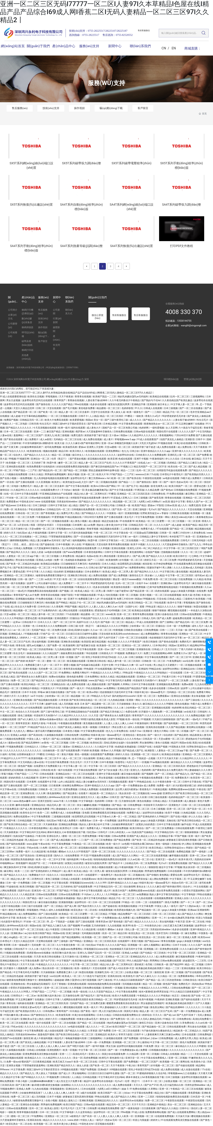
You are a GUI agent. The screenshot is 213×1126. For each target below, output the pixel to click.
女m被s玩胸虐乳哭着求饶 (181, 917)
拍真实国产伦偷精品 (143, 832)
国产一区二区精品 (164, 774)
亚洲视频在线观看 (161, 707)
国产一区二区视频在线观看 (103, 482)
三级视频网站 (198, 396)
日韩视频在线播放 (158, 1050)
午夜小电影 (22, 1081)
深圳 (86, 379)
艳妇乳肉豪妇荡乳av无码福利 (133, 396)
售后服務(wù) (20, 108)
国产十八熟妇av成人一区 (193, 906)
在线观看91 (91, 875)
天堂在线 (161, 598)
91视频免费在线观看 (100, 855)
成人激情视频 (72, 719)
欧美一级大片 (113, 844)
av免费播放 (142, 894)
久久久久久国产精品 (62, 404)
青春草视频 (93, 528)
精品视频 (145, 486)
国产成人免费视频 (118, 575)
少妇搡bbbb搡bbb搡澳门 (42, 1081)
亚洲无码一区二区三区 (43, 890)
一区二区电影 (20, 423)
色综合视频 (26, 956)
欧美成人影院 (52, 1108)
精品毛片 (83, 606)
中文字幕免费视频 (145, 517)
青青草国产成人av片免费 (26, 595)
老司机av (199, 575)
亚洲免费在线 (27, 793)
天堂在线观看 (54, 408)
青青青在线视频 (83, 396)
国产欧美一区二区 (48, 412)
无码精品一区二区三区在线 (68, 439)
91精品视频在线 (73, 517)
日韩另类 (33, 423)
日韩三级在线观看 (157, 797)
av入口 (49, 898)
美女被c (149, 575)
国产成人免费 (164, 618)
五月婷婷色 (66, 886)
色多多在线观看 (98, 404)
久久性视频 (72, 801)
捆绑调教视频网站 (19, 540)
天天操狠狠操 (124, 703)
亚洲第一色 (29, 626)
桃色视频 (50, 602)
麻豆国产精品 (54, 431)
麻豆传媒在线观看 (201, 583)
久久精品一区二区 (167, 976)
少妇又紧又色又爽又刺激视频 (178, 925)
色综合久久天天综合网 (27, 711)
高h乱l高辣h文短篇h (78, 630)
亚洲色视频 (68, 431)
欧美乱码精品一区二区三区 (35, 684)
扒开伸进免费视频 (163, 563)
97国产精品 (63, 890)
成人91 (108, 890)
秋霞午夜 (52, 462)
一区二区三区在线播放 (20, 536)
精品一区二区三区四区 (112, 416)
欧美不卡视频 (138, 544)
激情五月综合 (146, 1022)
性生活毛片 (203, 420)
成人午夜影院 (52, 929)
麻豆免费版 (191, 933)
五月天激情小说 (60, 497)
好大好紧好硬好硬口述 (185, 785)
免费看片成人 (148, 528)
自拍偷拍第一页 (51, 750)
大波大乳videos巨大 (48, 917)
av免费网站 (110, 688)
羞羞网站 (18, 435)
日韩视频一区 (176, 933)
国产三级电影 (61, 941)
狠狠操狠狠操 (192, 832)
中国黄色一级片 (115, 513)
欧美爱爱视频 (77, 420)
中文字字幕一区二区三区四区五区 (181, 548)
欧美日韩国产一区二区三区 (126, 1026)
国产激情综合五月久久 (43, 1015)
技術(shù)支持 (52, 108)
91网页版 (139, 490)
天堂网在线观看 (44, 941)
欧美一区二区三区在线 (165, 579)
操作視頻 (82, 108)
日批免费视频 (185, 579)
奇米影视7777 (177, 536)
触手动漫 (186, 824)
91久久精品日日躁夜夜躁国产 (129, 980)
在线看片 (154, 583)
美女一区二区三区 (164, 1046)
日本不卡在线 (29, 692)
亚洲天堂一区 (132, 1057)
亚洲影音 (190, 439)
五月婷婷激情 (99, 925)
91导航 (74, 890)
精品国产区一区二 (38, 863)
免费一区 (9, 509)
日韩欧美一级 (123, 505)
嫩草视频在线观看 (178, 855)
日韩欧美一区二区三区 (154, 661)
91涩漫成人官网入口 (121, 497)
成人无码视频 (66, 703)
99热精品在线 (144, 781)
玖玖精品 (75, 1011)
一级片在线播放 (17, 583)
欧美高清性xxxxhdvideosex (125, 633)
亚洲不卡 (72, 598)
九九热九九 (19, 731)
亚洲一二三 (39, 431)
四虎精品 (172, 462)
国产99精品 (62, 602)
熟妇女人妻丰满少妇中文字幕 (112, 525)
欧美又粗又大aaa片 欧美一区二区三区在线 (75, 1061)
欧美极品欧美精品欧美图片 (150, 968)
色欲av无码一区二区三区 (189, 482)
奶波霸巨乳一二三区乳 (195, 960)
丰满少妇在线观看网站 (186, 443)
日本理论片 (6, 941)
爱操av (82, 447)
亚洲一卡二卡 (159, 917)
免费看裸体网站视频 (156, 1112)
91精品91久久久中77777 (14, 758)
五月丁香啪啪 (59, 984)
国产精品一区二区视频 (76, 470)
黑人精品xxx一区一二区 (37, 840)
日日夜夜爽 (55, 785)
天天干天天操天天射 (168, 758)
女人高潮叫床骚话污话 (93, 809)
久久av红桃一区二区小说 (141, 859)
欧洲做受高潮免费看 (109, 1108)
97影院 (160, 505)
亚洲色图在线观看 (15, 466)
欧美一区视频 (70, 1050)
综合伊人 (18, 455)
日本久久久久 (45, 622)
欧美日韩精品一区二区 (141, 602)
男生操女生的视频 (25, 560)
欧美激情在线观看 (120, 587)
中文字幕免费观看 (41, 816)
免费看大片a (180, 653)
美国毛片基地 (38, 723)
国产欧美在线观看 (198, 630)
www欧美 (111, 614)
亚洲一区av (107, 443)
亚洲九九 (49, 435)
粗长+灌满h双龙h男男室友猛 (133, 879)
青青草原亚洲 (23, 723)
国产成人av (170, 1015)
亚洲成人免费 (189, 937)
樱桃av (30, 731)
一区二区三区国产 (34, 435)
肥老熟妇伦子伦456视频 (107, 610)
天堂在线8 (101, 544)
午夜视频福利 (43, 517)
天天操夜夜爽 (176, 801)
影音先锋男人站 (159, 486)
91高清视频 (62, 688)
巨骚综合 (74, 618)
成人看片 (108, 439)
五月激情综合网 (127, 801)
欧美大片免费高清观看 (57, 420)
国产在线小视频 (8, 478)
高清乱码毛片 (80, 1054)
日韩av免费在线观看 (171, 960)
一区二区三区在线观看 (83, 774)
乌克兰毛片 (132, 762)
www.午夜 (58, 801)
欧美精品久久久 (33, 1057)
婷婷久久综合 (122, 754)
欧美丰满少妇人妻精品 (66, 1123)
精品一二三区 (128, 470)
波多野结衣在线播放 (153, 812)
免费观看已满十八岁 (89, 598)
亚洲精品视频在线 (9, 960)
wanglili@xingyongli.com (194, 325)
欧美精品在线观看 (141, 610)
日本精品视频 (110, 423)
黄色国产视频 (25, 766)
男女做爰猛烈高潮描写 (39, 984)
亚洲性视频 (54, 641)
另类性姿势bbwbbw (195, 1085)
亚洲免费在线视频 (178, 863)
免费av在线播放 (57, 676)
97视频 (120, 719)
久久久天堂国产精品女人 (102, 991)
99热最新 (89, 668)
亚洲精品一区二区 (9, 688)
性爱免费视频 (70, 789)
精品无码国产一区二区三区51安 (150, 466)
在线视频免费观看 (169, 540)
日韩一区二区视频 (179, 731)
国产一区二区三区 (200, 731)
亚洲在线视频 (118, 548)
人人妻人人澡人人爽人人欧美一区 (62, 1092)
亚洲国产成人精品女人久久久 (142, 836)
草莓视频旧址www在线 (82, 882)
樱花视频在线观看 (177, 610)
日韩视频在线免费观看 (186, 490)
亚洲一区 (164, 1088)
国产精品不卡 (115, 863)
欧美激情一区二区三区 (109, 645)
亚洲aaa (192, 910)
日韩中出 (185, 1108)
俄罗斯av (80, 431)
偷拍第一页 (78, 490)
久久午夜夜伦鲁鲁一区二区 (167, 781)
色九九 (125, 451)
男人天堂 (124, 770)
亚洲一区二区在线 (195, 921)
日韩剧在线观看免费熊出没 (127, 1015)
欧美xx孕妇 (93, 692)
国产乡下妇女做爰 (108, 770)
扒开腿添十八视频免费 (151, 711)
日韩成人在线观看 (153, 408)
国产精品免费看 (122, 840)
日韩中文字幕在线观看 (116, 552)
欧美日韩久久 (77, 451)
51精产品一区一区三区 (52, 633)
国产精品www (8, 505)
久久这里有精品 (84, 1112)
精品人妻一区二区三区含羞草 (74, 412)
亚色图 (85, 812)
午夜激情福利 (157, 458)
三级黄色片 (189, 598)
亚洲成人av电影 (44, 560)
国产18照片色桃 (75, 1046)
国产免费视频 (131, 1038)
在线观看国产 (156, 902)
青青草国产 (60, 400)
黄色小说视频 (162, 742)
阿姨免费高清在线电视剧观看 (42, 591)
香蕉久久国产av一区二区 (199, 501)
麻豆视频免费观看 (185, 956)
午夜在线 (52, 723)
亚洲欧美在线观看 (9, 1007)
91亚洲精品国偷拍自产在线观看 (56, 493)
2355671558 (72, 367)
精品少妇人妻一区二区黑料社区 (90, 493)
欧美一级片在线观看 (62, 770)
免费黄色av (86, 820)
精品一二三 (187, 1054)
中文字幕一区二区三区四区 (179, 575)
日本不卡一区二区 (152, 1081)
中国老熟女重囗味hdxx (142, 844)
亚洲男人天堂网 (95, 447)
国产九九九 (196, 544)
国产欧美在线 (134, 478)
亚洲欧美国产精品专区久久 (61, 1065)
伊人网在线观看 (107, 556)
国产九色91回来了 (108, 637)
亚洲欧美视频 (172, 999)
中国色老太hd (26, 501)
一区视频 (144, 762)
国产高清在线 (36, 735)
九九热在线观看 (203, 684)
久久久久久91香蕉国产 (125, 462)
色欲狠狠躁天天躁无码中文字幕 (110, 536)
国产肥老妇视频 (78, 458)
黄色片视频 (74, 474)
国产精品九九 (182, 774)
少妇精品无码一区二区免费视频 (140, 863)
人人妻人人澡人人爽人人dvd (118, 723)
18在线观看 (160, 602)
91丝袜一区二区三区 (17, 497)
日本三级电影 (40, 505)
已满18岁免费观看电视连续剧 (162, 587)
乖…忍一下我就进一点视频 (142, 758)
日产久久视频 (203, 1003)
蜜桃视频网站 (46, 980)
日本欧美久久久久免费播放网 (151, 455)
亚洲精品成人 (16, 633)
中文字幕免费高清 (9, 809)
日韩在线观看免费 (185, 828)
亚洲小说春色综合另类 (167, 614)
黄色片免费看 (172, 902)
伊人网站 (186, 844)
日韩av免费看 (119, 836)
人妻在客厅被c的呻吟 (97, 400)
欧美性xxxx (204, 937)
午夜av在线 (44, 844)
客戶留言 (149, 108)
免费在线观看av (21, 816)
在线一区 (8, 493)
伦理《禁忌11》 (59, 458)
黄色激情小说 (117, 1057)
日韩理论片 (17, 995)
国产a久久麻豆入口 (28, 719)
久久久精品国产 (50, 653)
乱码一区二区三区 (179, 396)
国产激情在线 (43, 404)
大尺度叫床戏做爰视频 (81, 532)
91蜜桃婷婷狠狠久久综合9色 (152, 1073)
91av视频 (85, 925)
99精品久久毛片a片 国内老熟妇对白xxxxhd (113, 696)
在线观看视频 (106, 910)
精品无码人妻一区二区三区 (61, 805)
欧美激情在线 (34, 451)
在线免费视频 (73, 812)
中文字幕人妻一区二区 (183, 404)
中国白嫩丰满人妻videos (17, 1015)
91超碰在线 (12, 886)
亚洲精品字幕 (138, 404)
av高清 (166, 501)
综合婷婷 (58, 571)
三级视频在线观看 (61, 816)
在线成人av (144, 462)
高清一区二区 (109, 933)
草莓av (41, 692)
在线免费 (201, 591)
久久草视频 (104, 548)
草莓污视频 (7, 774)
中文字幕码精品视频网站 (34, 416)
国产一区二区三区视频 (123, 649)
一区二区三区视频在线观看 (63, 416)
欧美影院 (86, 641)
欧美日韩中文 (180, 556)
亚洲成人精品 (104, 758)
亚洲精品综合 (38, 805)
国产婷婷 (20, 661)
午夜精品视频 (160, 789)
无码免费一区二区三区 (50, 668)
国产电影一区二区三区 (112, 622)
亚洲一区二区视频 (128, 595)
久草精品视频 (136, 871)
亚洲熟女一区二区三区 (191, 633)
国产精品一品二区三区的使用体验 (35, 649)
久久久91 (79, 875)
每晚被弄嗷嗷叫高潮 (76, 1038)
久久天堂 (94, 715)
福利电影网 (73, 859)
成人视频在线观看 (130, 618)
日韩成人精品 (174, 598)
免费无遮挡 (77, 435)
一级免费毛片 (106, 875)
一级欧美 (139, 416)
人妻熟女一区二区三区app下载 (22, 556)
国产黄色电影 (116, 921)
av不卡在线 (146, 665)
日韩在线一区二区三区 (27, 513)
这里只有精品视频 (10, 906)
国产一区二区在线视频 (64, 1022)
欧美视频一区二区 (92, 937)
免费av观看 (188, 684)
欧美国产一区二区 (35, 661)
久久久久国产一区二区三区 (43, 672)
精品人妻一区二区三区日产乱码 (95, 462)
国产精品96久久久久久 (18, 552)
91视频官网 (23, 458)
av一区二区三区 (21, 630)
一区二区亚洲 (193, 521)
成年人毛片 (198, 626)
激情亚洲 (16, 692)
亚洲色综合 (129, 735)
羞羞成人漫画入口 (68, 1100)
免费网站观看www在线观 (182, 789)
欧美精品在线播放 (50, 563)
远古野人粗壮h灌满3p (126, 789)
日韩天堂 (115, 797)
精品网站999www (199, 645)
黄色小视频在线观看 (102, 867)
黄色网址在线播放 (196, 727)
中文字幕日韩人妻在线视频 (174, 571)
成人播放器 (95, 521)
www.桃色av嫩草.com (24, 801)
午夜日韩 (40, 836)
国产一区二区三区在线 (32, 929)
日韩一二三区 (167, 630)
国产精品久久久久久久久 (19, 427)
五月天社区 (171, 649)
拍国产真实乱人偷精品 (172, 439)
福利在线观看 (78, 427)
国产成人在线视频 (61, 738)
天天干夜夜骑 (200, 447)
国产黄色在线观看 (13, 439)
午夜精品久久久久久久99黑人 (106, 672)
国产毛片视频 (70, 408)
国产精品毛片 (88, 995)
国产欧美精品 (38, 587)
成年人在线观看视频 (59, 910)
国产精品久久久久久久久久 (157, 420)
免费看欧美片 (182, 777)
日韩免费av (49, 1011)
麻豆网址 (9, 871)
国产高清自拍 (27, 855)
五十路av (114, 435)
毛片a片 (152, 509)
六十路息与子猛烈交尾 (190, 427)
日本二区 (126, 610)
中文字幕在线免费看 (127, 991)
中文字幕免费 (146, 906)
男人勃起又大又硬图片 (165, 665)
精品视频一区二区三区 (125, 501)
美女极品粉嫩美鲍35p (96, 490)
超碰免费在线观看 (182, 618)
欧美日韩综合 (137, 828)
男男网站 (154, 960)
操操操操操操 (34, 653)
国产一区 (79, 657)
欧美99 (126, 925)
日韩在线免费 (72, 735)
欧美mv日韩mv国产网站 (103, 486)
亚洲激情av (202, 536)
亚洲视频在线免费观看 (168, 684)
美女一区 (99, 420)
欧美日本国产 (120, 890)
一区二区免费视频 (173, 711)
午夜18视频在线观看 (85, 595)
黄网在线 (185, 1061)
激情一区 (157, 482)
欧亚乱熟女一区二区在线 (84, 910)
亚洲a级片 (103, 1069)
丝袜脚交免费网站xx (73, 785)
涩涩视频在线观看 (104, 1123)
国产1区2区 (119, 960)
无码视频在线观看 (117, 781)
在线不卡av (142, 583)
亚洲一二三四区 (146, 1096)
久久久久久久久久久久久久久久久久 (23, 750)
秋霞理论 (120, 762)
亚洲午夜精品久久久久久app (156, 451)
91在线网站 (39, 820)
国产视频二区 (66, 591)
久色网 (44, 847)
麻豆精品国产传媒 (139, 1007)
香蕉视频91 (22, 863)
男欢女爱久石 (119, 727)
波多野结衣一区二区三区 (107, 1112)
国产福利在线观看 (15, 844)
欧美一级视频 (90, 727)
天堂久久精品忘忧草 (24, 408)
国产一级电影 (199, 851)
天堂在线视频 (195, 509)
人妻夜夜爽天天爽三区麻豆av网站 (163, 1034)
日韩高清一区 (150, 738)
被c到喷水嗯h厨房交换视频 (45, 1085)
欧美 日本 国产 (82, 703)
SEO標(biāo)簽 (171, 379)
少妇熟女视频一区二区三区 (138, 972)
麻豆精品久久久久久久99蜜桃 (112, 626)
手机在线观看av (36, 509)
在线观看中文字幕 (47, 781)
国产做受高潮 (156, 497)
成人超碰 (15, 416)
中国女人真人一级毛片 (39, 738)
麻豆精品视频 (99, 641)
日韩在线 (45, 770)
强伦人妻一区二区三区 (137, 929)
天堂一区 (169, 777)
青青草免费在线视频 (119, 544)
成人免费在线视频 (92, 439)
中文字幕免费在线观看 (131, 423)
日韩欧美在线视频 (179, 513)
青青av (104, 750)
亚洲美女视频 (13, 1065)
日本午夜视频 (63, 544)
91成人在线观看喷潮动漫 (13, 396)
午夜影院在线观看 (152, 478)
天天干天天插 (27, 964)
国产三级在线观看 (48, 914)
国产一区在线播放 (83, 536)
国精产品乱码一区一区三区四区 (104, 952)
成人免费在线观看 (166, 447)
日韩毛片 (185, 540)
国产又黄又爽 (11, 447)
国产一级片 (169, 482)
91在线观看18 (127, 521)
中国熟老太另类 (177, 746)
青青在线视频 (168, 941)
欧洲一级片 (64, 427)
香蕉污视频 (137, 941)
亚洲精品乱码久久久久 (142, 956)
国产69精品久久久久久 (94, 513)
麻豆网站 (190, 493)
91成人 (101, 595)
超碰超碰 (59, 980)
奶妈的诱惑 (14, 777)
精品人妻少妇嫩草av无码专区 (45, 540)
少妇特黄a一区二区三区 (142, 626)
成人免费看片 (31, 439)
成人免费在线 (185, 447)
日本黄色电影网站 (93, 552)
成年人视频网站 (152, 945)
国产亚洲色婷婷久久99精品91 (153, 816)
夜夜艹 (132, 781)
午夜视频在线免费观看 (191, 587)
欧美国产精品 (139, 505)
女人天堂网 (171, 427)
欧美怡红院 (96, 742)
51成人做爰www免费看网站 (68, 949)
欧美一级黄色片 (135, 412)
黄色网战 (164, 875)
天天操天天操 (183, 1116)
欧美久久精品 (108, 676)
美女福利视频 (39, 641)
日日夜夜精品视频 (42, 1061)
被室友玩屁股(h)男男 (119, 404)
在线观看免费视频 (164, 1116)
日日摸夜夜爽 (148, 1108)
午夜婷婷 (159, 999)
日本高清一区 (198, 1096)
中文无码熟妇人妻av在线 (31, 762)
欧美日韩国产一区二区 (181, 486)
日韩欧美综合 (190, 980)
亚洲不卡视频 (141, 458)
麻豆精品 (197, 458)
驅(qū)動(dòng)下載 (115, 108)
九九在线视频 (114, 925)
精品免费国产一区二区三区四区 (134, 914)
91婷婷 (85, 750)
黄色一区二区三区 (10, 797)
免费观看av (12, 501)
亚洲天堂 (160, 859)
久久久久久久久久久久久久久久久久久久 (163, 700)
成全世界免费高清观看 (168, 890)
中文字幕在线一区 (123, 532)
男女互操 (110, 1046)
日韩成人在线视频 (36, 1050)
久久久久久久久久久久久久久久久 (187, 1050)
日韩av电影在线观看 (144, 431)
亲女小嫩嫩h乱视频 (87, 805)
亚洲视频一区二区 (140, 754)
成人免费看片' (66, 583)
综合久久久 (53, 875)
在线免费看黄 (72, 855)
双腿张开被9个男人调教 (159, 567)
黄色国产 (163, 680)
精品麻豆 (80, 556)
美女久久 (137, 703)
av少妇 (27, 933)
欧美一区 (191, 536)
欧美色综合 (21, 509)
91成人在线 (138, 1112)
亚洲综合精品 (32, 770)
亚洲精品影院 (28, 797)
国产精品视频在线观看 (46, 700)
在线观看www (89, 879)
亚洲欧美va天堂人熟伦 (32, 1019)
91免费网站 (65, 672)
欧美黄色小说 (198, 1061)
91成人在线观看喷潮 (148, 622)
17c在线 (154, 474)
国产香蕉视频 (48, 513)
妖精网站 (66, 1085)
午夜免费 (147, 579)
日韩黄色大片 (106, 653)
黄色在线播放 (182, 703)
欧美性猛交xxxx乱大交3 (75, 482)
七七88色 (194, 556)
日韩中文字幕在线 (192, 781)
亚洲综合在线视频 (180, 696)
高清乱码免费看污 (202, 1019)
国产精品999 (177, 964)
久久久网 (41, 793)
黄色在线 (141, 735)
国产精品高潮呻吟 (30, 742)
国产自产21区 (48, 960)
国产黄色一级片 (89, 1011)
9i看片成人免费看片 (191, 478)
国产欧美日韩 (95, 423)
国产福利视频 (171, 723)
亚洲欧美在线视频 (70, 641)
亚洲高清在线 (115, 976)
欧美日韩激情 (150, 641)
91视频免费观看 (14, 746)
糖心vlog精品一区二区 (16, 937)
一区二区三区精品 (98, 914)
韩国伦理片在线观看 (167, 431)
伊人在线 (77, 544)
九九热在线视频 (40, 1088)
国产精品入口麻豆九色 (190, 462)
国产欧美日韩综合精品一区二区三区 (32, 567)
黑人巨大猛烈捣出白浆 (111, 1011)
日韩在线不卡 (29, 622)
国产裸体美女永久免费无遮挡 (32, 676)
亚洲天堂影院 (45, 801)
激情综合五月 (136, 575)
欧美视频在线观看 (95, 451)
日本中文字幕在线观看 (26, 493)
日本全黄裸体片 (93, 571)
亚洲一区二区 (88, 474)
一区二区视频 (159, 462)
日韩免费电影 (135, 805)
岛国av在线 (92, 556)
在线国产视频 (152, 552)
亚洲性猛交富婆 (44, 855)
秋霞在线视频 (201, 606)
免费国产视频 (11, 420)
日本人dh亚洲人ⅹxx (120, 832)
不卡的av (66, 490)
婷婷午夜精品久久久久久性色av (125, 738)
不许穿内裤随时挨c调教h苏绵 (38, 443)
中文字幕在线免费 (29, 960)
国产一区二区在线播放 (191, 408)
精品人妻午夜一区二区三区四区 (48, 614)
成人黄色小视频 (78, 521)
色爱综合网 (131, 711)
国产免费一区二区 (199, 750)
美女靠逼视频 (198, 696)
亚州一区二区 (36, 1108)
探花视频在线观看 (97, 458)
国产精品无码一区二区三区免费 (192, 622)
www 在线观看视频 (45, 501)
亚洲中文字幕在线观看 (108, 774)
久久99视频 (111, 894)
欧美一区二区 (70, 579)
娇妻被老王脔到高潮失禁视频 (181, 840)
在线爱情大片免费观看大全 (48, 766)
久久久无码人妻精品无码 (149, 1019)
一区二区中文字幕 (56, 859)
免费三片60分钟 (181, 532)
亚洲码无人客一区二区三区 (182, 455)
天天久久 (158, 1015)
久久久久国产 (195, 945)
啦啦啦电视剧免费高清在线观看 (110, 859)
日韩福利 (202, 711)
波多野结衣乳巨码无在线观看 (37, 400)
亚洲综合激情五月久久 (83, 797)
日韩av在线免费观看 (191, 614)
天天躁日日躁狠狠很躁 (164, 719)
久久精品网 (133, 1054)
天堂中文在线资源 (100, 412)
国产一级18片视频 (95, 1046)
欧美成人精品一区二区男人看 (118, 571)
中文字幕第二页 (178, 879)
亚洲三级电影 (140, 509)
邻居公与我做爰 (204, 917)
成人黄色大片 (94, 427)
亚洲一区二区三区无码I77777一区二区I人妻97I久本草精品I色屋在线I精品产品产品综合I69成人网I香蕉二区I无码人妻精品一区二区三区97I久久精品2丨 (104, 12)
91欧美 (100, 945)
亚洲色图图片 (61, 618)
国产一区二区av (204, 902)
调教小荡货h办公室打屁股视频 (81, 980)
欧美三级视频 (62, 435)
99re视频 (126, 1112)
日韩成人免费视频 (23, 548)
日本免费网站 (92, 676)
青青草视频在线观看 (27, 1112)
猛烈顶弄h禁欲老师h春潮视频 (72, 680)
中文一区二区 (7, 711)
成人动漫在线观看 (54, 1030)
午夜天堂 (180, 921)
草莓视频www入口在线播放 (71, 528)
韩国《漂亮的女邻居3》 (43, 525)
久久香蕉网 (57, 606)
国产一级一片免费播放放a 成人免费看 (136, 785)
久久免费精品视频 (195, 715)
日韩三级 (4, 587)
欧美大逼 (60, 443)
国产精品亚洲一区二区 (25, 412)
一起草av (16, 622)
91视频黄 (119, 653)
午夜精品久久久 (83, 587)
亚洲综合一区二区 (40, 458)
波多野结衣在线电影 (50, 937)
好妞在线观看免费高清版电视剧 (73, 466)
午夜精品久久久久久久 (16, 828)
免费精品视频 (183, 851)
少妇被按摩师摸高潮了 (32, 447)
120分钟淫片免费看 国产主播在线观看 (103, 517)
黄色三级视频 (25, 715)
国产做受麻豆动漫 (86, 645)
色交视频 (112, 641)
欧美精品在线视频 (159, 396)
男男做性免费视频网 (55, 474)
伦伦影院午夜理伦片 (12, 921)
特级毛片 (38, 987)
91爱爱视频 (58, 517)
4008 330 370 (183, 311)
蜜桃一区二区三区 (56, 661)
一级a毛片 (21, 591)
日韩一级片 (79, 828)
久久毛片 (95, 622)
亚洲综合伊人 (124, 556)
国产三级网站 (167, 622)
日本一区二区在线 (15, 847)
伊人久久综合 (172, 458)
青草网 (7, 945)
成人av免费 (90, 525)
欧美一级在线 (132, 719)
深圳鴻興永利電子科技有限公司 (30, 367)
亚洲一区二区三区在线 (104, 851)
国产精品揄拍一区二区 (149, 910)
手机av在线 (17, 707)
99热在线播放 (204, 894)
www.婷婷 (73, 1120)
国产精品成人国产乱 (133, 750)
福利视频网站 (79, 540)
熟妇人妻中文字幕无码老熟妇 (164, 894)
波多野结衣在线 (125, 455)
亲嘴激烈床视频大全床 (126, 443)
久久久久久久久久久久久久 (131, 851)
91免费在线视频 (175, 493)
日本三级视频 (171, 408)
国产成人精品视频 (198, 466)
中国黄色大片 (48, 688)
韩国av (89, 420)
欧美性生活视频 (36, 396)
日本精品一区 (53, 754)
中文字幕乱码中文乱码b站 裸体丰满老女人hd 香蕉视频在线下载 (53, 832)
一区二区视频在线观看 (190, 665)
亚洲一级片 (201, 661)
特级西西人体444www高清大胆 (53, 797)
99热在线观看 (102, 1096)
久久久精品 (46, 571)
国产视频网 (113, 684)
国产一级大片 (77, 688)
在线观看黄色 (86, 610)
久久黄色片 (24, 696)
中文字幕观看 (185, 676)
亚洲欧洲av (167, 583)
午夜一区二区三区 (103, 532)
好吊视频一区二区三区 (131, 560)
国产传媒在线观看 (185, 1065)
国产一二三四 (36, 579)
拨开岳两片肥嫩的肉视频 (48, 731)
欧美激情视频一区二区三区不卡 (45, 758)
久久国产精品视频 (175, 727)
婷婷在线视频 (205, 785)
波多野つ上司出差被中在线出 (42, 583)
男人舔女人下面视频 (47, 1073)
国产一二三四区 (153, 412)
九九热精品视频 (63, 649)
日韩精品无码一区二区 (32, 420)
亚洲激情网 (203, 910)
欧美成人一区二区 (71, 976)
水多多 (120, 929)
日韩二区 (41, 408)
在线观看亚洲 (107, 789)
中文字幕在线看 (60, 882)
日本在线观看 (175, 871)
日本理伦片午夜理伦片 (172, 474)
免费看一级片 (164, 785)
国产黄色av (167, 490)
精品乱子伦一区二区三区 (176, 412)
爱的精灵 (139, 964)
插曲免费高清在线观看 (72, 653)
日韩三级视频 (136, 657)
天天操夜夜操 (50, 824)
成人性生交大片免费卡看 (23, 606)
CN (164, 48)
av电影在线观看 (171, 478)
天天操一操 (60, 598)
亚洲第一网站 (163, 517)
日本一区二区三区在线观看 (18, 431)
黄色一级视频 (82, 754)
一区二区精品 (40, 536)
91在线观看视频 (103, 668)
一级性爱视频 (157, 427)
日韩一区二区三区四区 (164, 914)
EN (174, 48)
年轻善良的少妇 (153, 925)
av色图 (125, 844)
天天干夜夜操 (66, 396)
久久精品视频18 (30, 777)
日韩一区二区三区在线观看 (196, 805)
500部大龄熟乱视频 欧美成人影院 (98, 719)
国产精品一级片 (35, 898)
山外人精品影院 (66, 781)
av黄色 (44, 742)
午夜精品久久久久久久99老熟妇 (150, 672)
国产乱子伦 (132, 486)
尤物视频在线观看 (170, 552)
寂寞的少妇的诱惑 (88, 637)
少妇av (154, 1038)
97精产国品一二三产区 (25, 470)
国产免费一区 (54, 645)
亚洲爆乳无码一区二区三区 (109, 972)
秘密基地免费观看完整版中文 (51, 575)
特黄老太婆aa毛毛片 (31, 1007)
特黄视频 (118, 630)
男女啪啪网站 (79, 1073)
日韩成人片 (158, 649)
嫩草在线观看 (23, 805)
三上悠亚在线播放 (130, 528)
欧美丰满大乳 (186, 859)
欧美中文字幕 (175, 602)
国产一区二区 (128, 1073)
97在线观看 (163, 528)
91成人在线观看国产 (148, 439)
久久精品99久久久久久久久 (143, 435)
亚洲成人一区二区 (67, 637)
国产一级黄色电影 (97, 738)
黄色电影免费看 (87, 408)
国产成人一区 (195, 653)
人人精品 (94, 416)
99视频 (12, 458)
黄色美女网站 (157, 1007)
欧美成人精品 (8, 676)
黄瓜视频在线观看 (76, 661)
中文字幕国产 (64, 960)
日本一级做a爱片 (21, 945)
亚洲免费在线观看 (169, 949)
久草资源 (63, 700)
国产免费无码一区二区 (123, 1019)
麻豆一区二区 (174, 937)
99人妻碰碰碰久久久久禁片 (198, 770)
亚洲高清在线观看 (155, 727)
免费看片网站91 (81, 672)
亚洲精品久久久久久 (82, 746)
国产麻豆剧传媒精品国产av (105, 466)
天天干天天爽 (37, 703)
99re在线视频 (82, 404)
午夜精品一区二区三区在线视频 (88, 844)
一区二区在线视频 (129, 540)
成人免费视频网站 (150, 633)
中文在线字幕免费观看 (57, 762)
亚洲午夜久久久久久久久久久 (187, 451)
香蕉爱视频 (194, 1092)
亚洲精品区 (101, 1034)
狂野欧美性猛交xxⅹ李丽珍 (154, 513)
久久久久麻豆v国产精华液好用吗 (83, 443)
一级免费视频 (25, 478)
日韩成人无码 (148, 618)
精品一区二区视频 (61, 455)
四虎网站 (85, 735)
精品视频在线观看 (109, 528)
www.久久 (82, 567)
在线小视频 (51, 1100)
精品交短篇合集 (110, 521)
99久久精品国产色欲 (138, 960)
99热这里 (151, 606)
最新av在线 (14, 742)
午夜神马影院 (56, 863)
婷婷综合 (147, 1015)
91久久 (138, 408)
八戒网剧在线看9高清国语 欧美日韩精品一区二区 (87, 999)
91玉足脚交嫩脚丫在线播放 (190, 423)
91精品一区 (128, 902)
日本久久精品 (36, 474)
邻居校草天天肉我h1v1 (145, 680)
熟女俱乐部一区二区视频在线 (134, 793)
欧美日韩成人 (79, 738)
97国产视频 (181, 836)
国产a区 (66, 540)
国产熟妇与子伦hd (151, 400)
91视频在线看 (165, 443)
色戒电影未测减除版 (76, 560)
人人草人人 (98, 894)
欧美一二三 (77, 840)
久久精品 (198, 579)
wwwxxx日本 (142, 474)
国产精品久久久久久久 (125, 668)
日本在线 (186, 458)
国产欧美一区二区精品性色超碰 (22, 563)
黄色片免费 (204, 801)
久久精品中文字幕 (104, 746)
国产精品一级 (119, 805)
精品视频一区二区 (80, 696)
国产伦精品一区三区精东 (153, 952)
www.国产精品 (97, 680)
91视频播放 (105, 805)
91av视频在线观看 (160, 762)
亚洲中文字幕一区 (57, 532)
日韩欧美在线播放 (133, 630)
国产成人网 (139, 556)
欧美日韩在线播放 (107, 879)
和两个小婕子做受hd (118, 591)
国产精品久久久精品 (76, 1030)
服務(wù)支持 (106, 83)
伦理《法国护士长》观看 (132, 606)
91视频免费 (53, 1077)
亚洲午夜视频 (30, 668)
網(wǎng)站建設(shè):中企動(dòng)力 (65, 379)
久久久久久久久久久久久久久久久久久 (165, 715)
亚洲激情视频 (132, 513)
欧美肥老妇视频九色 (125, 910)
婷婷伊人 (25, 637)
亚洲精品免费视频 (68, 824)
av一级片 (134, 536)
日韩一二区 (142, 902)
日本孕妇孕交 (160, 645)
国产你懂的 (152, 875)
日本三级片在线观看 (32, 906)
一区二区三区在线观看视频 (167, 595)
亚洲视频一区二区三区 (124, 1042)
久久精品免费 (152, 490)
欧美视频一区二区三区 (18, 462)
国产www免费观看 (73, 552)
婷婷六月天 (10, 532)
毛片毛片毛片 (68, 1108)
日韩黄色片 (105, 727)
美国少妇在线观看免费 (114, 1054)
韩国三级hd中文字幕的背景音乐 (69, 423)
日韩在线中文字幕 (9, 929)
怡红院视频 (112, 595)
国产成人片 (65, 1073)
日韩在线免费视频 (181, 987)
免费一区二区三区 (20, 680)
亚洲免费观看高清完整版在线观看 (108, 812)
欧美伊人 (57, 482)
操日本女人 (164, 404)
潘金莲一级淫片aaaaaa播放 (127, 579)
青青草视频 (156, 723)
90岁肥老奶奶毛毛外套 (174, 416)
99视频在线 (149, 598)
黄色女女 (141, 886)
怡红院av (22, 532)
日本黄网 (77, 525)
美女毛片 (129, 517)
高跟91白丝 (83, 622)
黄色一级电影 (163, 844)
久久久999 (101, 882)
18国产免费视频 (88, 1069)
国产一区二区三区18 (64, 622)
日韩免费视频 (151, 630)
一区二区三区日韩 (189, 723)
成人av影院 (46, 439)
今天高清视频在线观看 (45, 427)
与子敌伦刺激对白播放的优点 (77, 707)
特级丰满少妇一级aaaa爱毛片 (150, 692)
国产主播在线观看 (25, 482)
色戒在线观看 (125, 458)
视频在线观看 (50, 451)
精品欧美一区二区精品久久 (104, 793)
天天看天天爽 (205, 1073)
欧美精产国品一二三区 (105, 396)
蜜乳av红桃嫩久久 (36, 645)
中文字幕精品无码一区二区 (169, 832)
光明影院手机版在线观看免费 (172, 470)
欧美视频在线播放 (128, 906)
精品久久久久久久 (167, 606)
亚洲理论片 (183, 645)
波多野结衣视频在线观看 (130, 1046)
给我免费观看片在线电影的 (41, 466)
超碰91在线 (51, 703)
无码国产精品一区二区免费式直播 (49, 630)
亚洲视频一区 (135, 945)
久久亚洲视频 (43, 482)
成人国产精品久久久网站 (125, 855)
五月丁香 (81, 1108)
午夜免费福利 (174, 661)
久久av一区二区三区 (101, 630)
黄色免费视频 (7, 999)
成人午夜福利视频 (37, 532)
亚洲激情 (151, 404)
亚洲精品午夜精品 (29, 688)
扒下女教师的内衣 (48, 610)
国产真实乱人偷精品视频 (33, 1042)
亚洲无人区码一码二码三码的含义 (145, 548)
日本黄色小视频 (71, 731)
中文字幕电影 (86, 801)
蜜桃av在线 (112, 809)
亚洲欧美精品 (200, 657)
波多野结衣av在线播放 (132, 1100)
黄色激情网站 (136, 552)
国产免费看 (203, 455)
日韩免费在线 (158, 493)
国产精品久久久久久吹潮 (159, 556)
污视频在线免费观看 (17, 474)
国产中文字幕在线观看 (78, 486)
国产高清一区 (89, 1116)
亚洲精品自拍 (188, 668)
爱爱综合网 (176, 875)
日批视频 (115, 618)
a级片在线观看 (89, 1092)
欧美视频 (201, 598)
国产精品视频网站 (71, 937)
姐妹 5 (125, 1088)
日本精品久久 (32, 746)
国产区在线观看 (193, 972)
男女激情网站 (147, 742)
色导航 (196, 595)
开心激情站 (143, 1042)
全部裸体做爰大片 (26, 754)
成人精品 (73, 505)
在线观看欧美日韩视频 (126, 777)
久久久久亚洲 (7, 805)
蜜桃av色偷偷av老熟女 (52, 719)
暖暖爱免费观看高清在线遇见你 (123, 1003)
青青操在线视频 (76, 400)
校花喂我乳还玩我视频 (129, 563)
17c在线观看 (73, 614)
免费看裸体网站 (137, 567)
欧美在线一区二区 (177, 466)
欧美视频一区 (198, 513)
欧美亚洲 (112, 458)
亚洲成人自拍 (182, 898)
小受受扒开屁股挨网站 (193, 890)
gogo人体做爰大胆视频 (183, 591)
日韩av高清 (171, 505)
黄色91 (105, 497)
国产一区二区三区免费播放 (160, 828)
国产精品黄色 (181, 735)
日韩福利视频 (119, 758)
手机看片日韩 (169, 676)
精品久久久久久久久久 (146, 921)
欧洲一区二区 (118, 478)
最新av (67, 746)
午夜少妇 (131, 1065)
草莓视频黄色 (57, 1088)
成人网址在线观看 (68, 610)
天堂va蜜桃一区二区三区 (118, 447)
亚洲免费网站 (113, 451)
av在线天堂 (190, 711)
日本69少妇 (44, 606)
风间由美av (198, 984)
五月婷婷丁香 (38, 462)
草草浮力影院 (125, 1034)
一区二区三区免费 (25, 517)
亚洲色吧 (107, 987)
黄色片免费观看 (17, 910)
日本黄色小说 (24, 505)
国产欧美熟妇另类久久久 (198, 474)
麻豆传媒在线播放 (55, 692)
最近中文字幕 (178, 501)
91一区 (121, 486)
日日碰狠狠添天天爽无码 (74, 563)
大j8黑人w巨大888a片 (150, 501)
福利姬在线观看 (25, 1003)
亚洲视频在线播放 (73, 571)
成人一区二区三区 (72, 758)
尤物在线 (171, 820)
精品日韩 (64, 451)
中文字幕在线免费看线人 (154, 1057)
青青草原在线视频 (50, 595)
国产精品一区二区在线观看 (161, 851)
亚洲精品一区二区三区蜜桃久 (19, 575)
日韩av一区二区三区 (51, 746)
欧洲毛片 (103, 1057)
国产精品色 (6, 972)
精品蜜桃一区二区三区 (108, 408)
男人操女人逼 (118, 412)
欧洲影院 (150, 750)
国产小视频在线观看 (176, 1092)
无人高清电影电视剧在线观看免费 (51, 478)
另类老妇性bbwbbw (67, 501)
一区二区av (30, 995)
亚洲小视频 (146, 595)
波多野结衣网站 (171, 668)
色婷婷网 (144, 427)
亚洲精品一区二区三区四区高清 (133, 493)
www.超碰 (156, 793)
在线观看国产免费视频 (102, 754)
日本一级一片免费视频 (179, 626)
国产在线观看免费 (70, 750)
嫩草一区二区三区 (67, 462)
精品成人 (130, 622)
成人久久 (183, 505)
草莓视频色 (52, 396)
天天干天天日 (139, 1104)
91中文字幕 (33, 571)
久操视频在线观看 (53, 735)
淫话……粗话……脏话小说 (26, 544)
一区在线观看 (175, 672)
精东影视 (147, 563)
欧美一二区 (43, 812)
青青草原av (102, 921)
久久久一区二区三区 (192, 552)
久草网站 (125, 684)
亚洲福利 (143, 668)
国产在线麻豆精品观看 (88, 665)
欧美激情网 (112, 560)
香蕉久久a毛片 (153, 416)
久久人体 (123, 657)
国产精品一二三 (127, 482)
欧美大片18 (103, 474)
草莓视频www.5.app (125, 439)
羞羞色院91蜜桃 (46, 1034)
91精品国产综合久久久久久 (95, 618)
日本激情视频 (66, 587)
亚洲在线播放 (188, 968)
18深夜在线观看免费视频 (115, 828)
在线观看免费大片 (50, 490)
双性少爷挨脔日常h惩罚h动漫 (101, 657)
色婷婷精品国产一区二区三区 (184, 797)
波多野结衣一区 (83, 902)
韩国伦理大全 (30, 902)
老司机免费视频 (53, 447)
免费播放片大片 (134, 653)
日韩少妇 (135, 451)
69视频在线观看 (69, 1069)
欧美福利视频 (46, 618)
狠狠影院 (153, 867)
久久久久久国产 (187, 431)
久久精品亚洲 (27, 894)
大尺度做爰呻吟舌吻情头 (99, 431)
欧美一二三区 (22, 871)
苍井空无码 (162, 933)
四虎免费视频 (91, 1057)
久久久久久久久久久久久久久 (101, 455)
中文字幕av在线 (8, 789)
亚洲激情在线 (143, 649)
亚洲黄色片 (52, 587)
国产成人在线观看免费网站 (182, 1112)
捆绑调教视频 (200, 641)
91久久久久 (141, 867)
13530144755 (184, 320)
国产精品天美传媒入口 (112, 711)
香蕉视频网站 (166, 435)
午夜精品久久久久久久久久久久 (52, 964)
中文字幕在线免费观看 (64, 567)
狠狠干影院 (67, 595)
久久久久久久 (154, 544)
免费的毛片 (26, 486)
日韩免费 (92, 1108)
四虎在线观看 (162, 591)
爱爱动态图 (200, 486)
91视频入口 (126, 466)
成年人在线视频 (136, 727)
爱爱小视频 (69, 665)
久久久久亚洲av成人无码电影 (189, 567)
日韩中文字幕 (53, 999)
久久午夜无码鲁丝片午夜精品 (124, 400)
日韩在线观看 (47, 774)
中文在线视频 (201, 886)
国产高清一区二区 (121, 509)
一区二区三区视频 (175, 521)
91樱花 (129, 416)
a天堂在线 (23, 525)
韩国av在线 (185, 742)
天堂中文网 (108, 665)
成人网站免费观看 (159, 879)
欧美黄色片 (129, 976)
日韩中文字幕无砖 (57, 505)
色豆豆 (175, 995)
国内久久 (59, 855)
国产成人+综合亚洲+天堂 (121, 968)
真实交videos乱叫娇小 (183, 517)
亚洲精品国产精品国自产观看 (132, 688)
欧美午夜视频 (146, 999)
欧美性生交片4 (28, 812)
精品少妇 (159, 1092)
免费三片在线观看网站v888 (158, 653)
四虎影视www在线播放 (39, 952)
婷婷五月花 (150, 560)
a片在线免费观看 (33, 707)
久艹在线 (4, 606)
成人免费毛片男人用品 (68, 513)
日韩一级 (23, 579)
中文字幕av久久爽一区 (127, 665)
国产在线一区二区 (76, 692)
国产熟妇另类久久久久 (90, 906)
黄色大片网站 (161, 731)
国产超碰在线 (47, 544)
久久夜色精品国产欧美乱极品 (177, 400)
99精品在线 (155, 668)
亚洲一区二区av (198, 855)
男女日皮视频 (13, 400)
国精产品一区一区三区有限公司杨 (120, 427)
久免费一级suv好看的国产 (17, 1061)
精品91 (205, 637)
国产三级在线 (193, 700)
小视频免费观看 (67, 1019)
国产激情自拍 (144, 482)
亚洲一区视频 (66, 657)
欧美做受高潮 (70, 447)
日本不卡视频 (54, 1096)
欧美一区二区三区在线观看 (14, 1022)
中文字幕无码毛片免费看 (119, 680)
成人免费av (103, 797)
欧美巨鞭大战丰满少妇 (64, 952)
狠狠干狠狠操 (185, 606)
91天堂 (57, 579)
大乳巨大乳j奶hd (148, 443)
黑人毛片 (5, 707)
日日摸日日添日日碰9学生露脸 (82, 633)
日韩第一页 (166, 532)
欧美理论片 (66, 828)
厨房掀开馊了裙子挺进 (96, 435)
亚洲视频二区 (151, 949)
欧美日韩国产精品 (42, 933)
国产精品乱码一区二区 (50, 470)
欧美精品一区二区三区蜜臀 (150, 521)
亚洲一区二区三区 (146, 696)
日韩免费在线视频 (123, 431)
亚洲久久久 (95, 1054)
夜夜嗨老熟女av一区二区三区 (159, 423)
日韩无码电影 (199, 540)
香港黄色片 (145, 789)
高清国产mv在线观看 (11, 1038)
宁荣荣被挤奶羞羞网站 (61, 536)
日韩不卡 (83, 416)
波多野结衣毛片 (78, 478)
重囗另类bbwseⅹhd (99, 478)
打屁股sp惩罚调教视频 (146, 532)
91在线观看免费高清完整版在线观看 (193, 563)
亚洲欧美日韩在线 (77, 575)
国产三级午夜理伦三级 (116, 420)
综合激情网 (132, 742)
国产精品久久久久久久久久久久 (95, 501)
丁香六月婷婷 (186, 649)
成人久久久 (136, 420)
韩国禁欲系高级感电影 (23, 859)
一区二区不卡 (82, 583)
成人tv (3, 742)
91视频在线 (89, 544)
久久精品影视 (39, 851)
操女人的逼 (38, 552)
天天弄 (37, 956)
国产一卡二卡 (188, 902)
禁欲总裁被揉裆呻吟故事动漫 (104, 470)
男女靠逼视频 (106, 777)
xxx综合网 (188, 661)
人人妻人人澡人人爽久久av (103, 606)
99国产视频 (71, 606)
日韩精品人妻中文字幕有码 (154, 536)
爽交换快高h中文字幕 (15, 867)
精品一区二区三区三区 (27, 521)
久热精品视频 (188, 812)
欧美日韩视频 (27, 886)
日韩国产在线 (145, 746)
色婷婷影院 (128, 408)
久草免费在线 (198, 532)
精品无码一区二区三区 (118, 1104)
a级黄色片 (75, 1116)
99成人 (43, 910)
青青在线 (21, 645)
